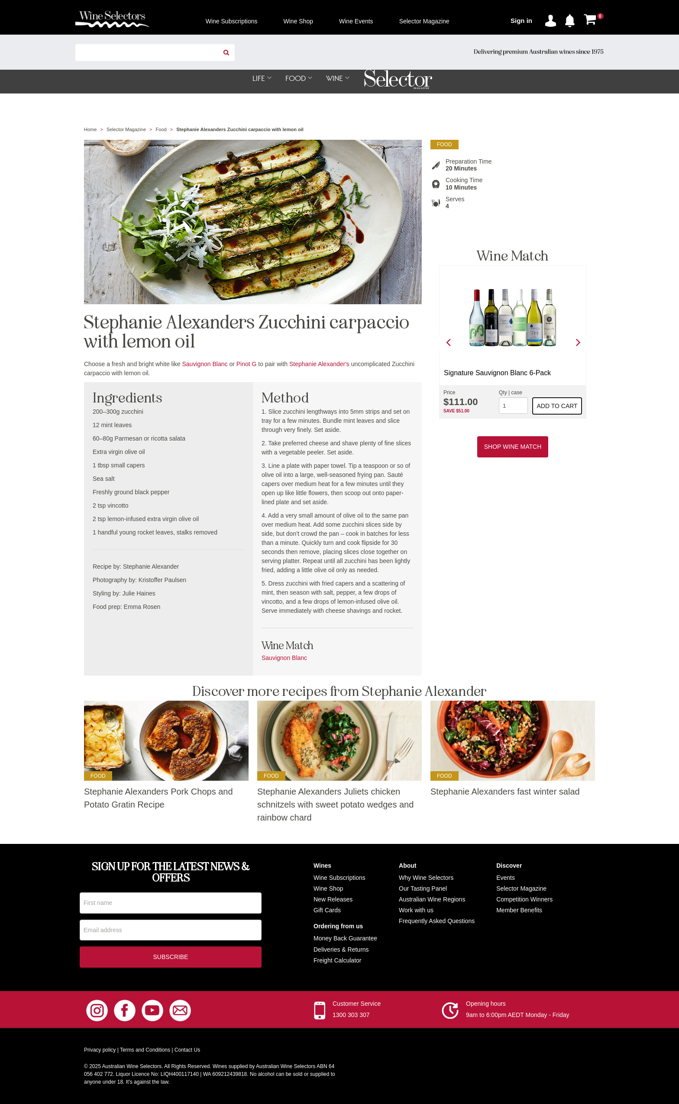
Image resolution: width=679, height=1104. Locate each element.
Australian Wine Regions (432, 899)
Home (90, 129)
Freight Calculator (338, 960)
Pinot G (246, 364)
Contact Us (187, 1051)
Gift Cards (327, 910)
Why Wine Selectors (426, 878)
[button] (572, 19)
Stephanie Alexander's (319, 364)
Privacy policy (100, 1051)
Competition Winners (524, 899)
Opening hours (486, 1004)
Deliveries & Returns (341, 949)
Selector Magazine (126, 129)
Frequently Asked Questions (437, 921)
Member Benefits (519, 910)
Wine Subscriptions (339, 878)
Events (505, 878)
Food (161, 129)
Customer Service (357, 1004)
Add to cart (557, 406)
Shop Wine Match (513, 447)
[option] (512, 342)
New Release (331, 899)
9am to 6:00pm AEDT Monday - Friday (517, 1015)
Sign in (521, 20)
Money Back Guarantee (345, 938)
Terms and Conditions (145, 1051)
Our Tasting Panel (423, 888)
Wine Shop (328, 888)
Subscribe (170, 957)
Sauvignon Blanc (204, 364)
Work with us (416, 910)
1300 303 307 (351, 1015)
